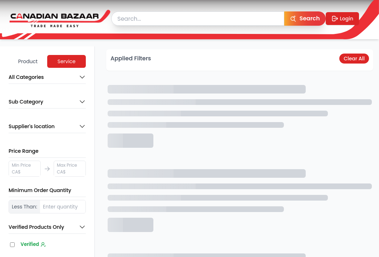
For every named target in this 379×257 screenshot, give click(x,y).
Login (342, 18)
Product (28, 61)
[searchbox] (197, 18)
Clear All (354, 58)
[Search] (304, 18)
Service (67, 61)
